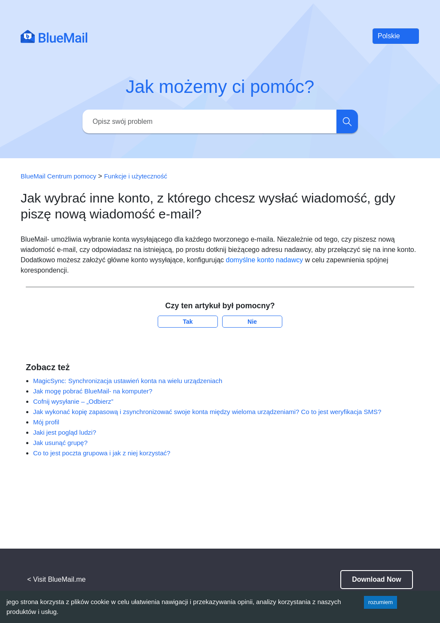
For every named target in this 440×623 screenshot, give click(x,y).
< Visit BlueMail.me (56, 579)
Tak (187, 321)
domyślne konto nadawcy (264, 260)
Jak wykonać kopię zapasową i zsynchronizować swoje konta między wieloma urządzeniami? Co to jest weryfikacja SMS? (207, 411)
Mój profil (46, 422)
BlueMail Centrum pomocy (58, 176)
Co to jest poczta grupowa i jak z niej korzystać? (101, 453)
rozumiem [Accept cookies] (380, 602)
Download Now (376, 579)
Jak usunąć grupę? (60, 442)
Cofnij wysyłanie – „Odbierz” (73, 401)
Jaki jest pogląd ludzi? (64, 432)
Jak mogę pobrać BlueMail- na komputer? (93, 391)
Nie (252, 321)
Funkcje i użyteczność (135, 176)
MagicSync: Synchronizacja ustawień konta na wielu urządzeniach (127, 380)
